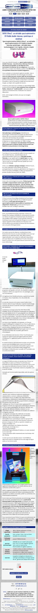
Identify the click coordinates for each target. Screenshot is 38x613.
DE (27, 13)
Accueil (9, 1)
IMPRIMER (19, 577)
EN (10, 13)
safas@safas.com (21, 586)
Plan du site (14, 1)
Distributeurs (30, 21)
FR (15, 13)
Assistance (7, 25)
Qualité (18, 21)
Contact (30, 25)
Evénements (7, 21)
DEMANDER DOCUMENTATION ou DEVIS (18, 573)
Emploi (18, 25)
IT (19, 13)
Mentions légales (29, 610)
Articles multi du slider (19, 30)
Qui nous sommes (19, 18)
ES (23, 13)
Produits (30, 18)
